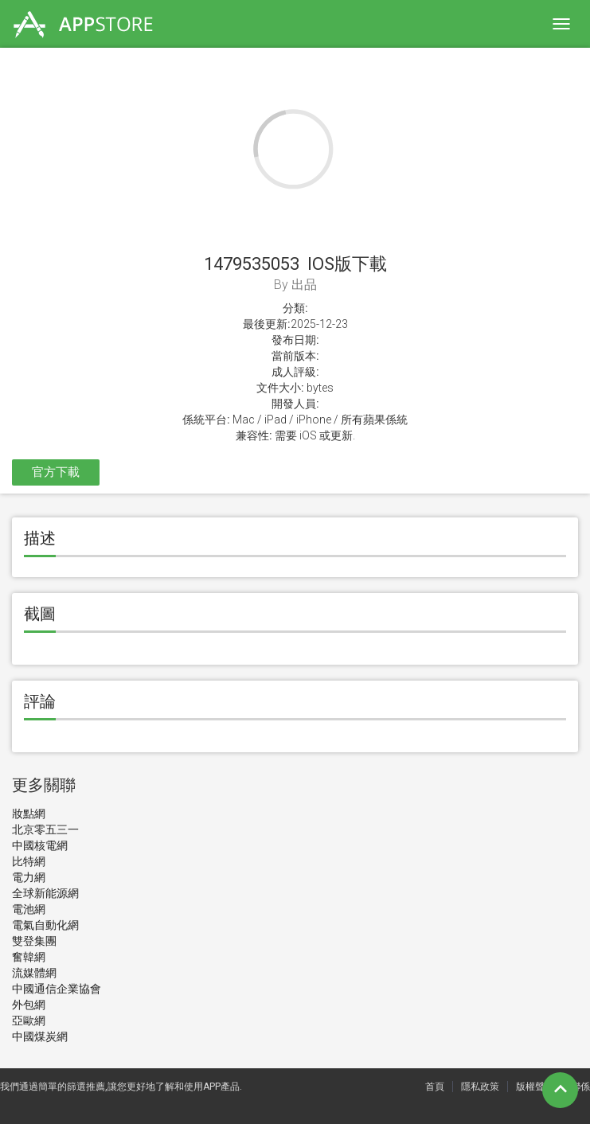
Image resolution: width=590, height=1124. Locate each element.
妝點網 (28, 813)
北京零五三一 (45, 829)
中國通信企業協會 (56, 988)
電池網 (28, 909)
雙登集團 (34, 941)
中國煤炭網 (40, 1036)
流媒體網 (34, 972)
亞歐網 (28, 1020)
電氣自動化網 (45, 925)
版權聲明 (535, 1086)
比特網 (28, 861)
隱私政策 (480, 1086)
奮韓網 (28, 956)
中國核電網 (40, 845)
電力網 (28, 877)
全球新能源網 (45, 893)
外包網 (28, 1004)
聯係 (580, 1086)
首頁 (434, 1086)
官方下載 (56, 472)
